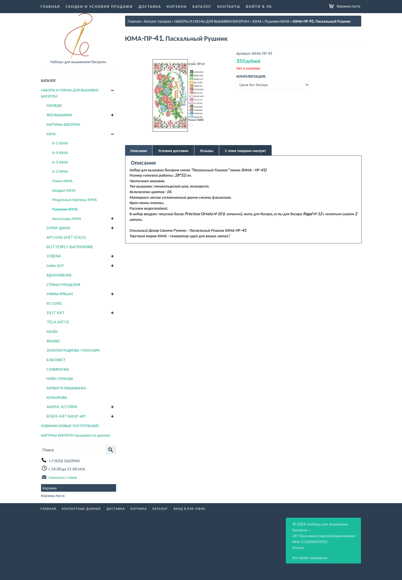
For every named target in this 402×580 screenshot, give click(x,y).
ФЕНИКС (53, 340)
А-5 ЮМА (60, 143)
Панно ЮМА (62, 180)
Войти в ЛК (259, 6)
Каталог (202, 6)
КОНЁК (52, 331)
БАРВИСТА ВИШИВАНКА (66, 387)
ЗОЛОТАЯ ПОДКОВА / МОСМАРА (73, 350)
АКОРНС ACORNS (62, 406)
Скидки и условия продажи (99, 6)
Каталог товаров (157, 21)
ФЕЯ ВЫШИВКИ (59, 114)
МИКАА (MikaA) (60, 293)
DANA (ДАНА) (58, 227)
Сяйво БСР (55, 265)
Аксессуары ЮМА (66, 218)
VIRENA (54, 256)
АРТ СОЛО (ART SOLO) (66, 237)
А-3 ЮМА (60, 162)
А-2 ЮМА (60, 171)
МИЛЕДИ (54, 105)
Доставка (149, 6)
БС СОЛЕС (55, 303)
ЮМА (51, 133)
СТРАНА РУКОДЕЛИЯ (63, 284)
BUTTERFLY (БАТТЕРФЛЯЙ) (70, 246)
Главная (50, 6)
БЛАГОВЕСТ (56, 359)
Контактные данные (81, 508)
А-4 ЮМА (60, 152)
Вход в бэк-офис (190, 508)
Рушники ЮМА (65, 209)
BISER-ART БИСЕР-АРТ (66, 416)
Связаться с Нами (63, 476)
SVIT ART (56, 312)
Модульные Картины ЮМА (74, 199)
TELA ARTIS (58, 321)
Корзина (177, 6)
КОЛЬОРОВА (57, 397)
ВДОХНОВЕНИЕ (59, 275)
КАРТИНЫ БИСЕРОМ (63, 124)
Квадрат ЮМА (64, 190)
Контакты (228, 6)
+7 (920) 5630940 (64, 460)
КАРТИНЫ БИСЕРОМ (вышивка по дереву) (75, 435)
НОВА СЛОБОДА (60, 378)
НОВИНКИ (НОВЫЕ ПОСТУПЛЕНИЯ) (70, 425)
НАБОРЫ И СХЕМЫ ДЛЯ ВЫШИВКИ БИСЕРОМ (70, 92)
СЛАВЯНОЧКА (58, 369)
